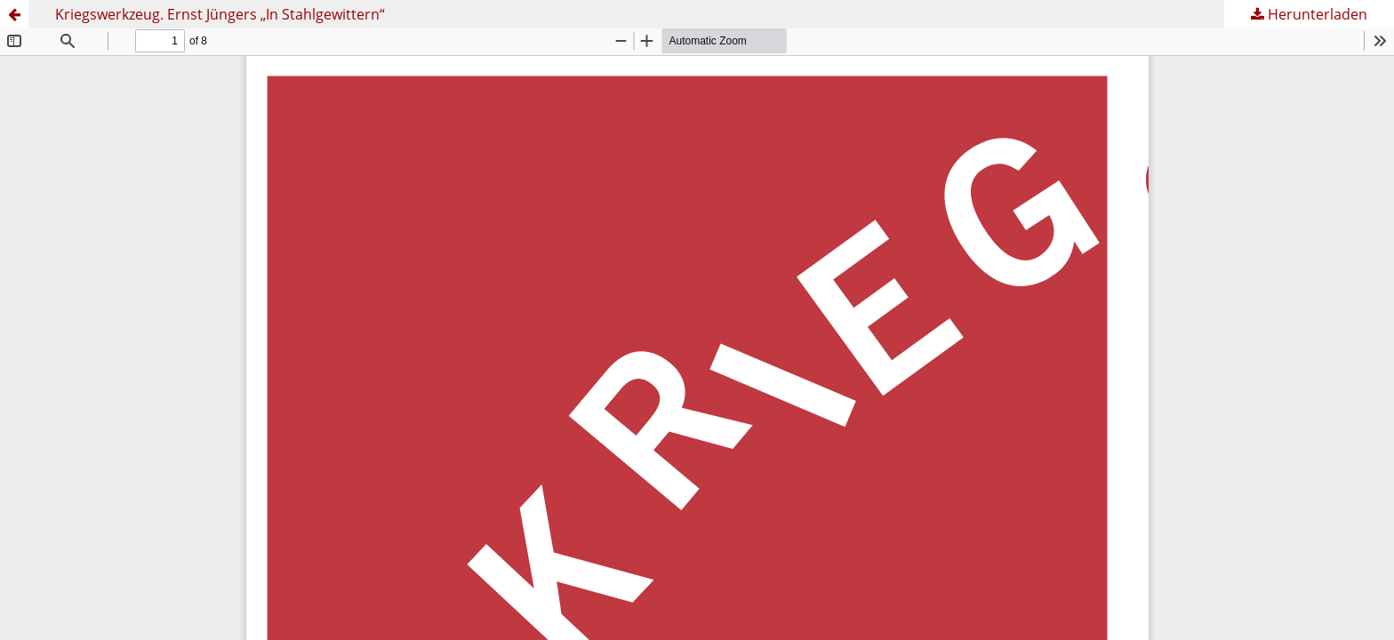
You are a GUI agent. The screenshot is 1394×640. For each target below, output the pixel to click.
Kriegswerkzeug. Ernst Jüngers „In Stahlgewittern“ (220, 14)
